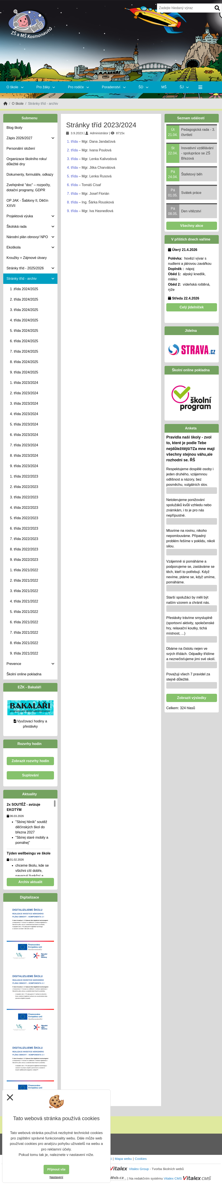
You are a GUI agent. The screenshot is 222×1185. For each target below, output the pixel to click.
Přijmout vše (56, 1169)
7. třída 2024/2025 (24, 351)
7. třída (72, 193)
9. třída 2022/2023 (24, 559)
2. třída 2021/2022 (24, 580)
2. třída (72, 150)
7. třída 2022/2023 (24, 539)
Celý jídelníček (192, 307)
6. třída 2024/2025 (24, 341)
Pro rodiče (78, 87)
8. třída (72, 202)
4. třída (72, 167)
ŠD (144, 87)
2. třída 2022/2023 (24, 487)
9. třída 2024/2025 (24, 372)
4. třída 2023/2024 (24, 414)
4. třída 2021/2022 (24, 601)
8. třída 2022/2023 (24, 549)
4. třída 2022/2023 (24, 507)
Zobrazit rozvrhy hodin (30, 761)
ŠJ (184, 87)
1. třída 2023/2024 (24, 383)
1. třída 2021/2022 (24, 570)
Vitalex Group (139, 1169)
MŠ (163, 87)
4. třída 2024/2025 (24, 320)
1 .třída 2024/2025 (24, 289)
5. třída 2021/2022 (24, 612)
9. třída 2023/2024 (24, 466)
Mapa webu (123, 1158)
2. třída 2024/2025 (24, 299)
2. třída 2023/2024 (24, 393)
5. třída (72, 176)
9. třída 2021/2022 (24, 653)
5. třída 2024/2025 (24, 330)
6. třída (72, 185)
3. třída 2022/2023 (24, 497)
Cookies (141, 1158)
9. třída (72, 211)
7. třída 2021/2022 (24, 632)
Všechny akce (191, 226)
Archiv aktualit (30, 882)
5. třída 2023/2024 (24, 424)
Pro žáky (45, 87)
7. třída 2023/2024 (24, 445)
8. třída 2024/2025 (24, 362)
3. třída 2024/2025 (24, 310)
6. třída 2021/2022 (24, 622)
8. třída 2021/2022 (24, 643)
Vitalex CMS (173, 1178)
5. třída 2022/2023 (24, 518)
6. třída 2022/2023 (24, 528)
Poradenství (114, 87)
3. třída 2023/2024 (24, 403)
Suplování (30, 775)
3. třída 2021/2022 (24, 591)
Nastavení (56, 1177)
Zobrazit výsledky (191, 698)
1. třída (72, 141)
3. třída (72, 159)
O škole (15, 87)
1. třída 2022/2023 (24, 476)
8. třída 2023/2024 (24, 455)
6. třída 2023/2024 (24, 435)
